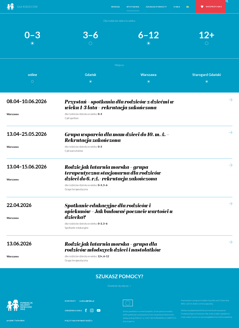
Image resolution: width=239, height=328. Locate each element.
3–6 (90, 35)
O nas (176, 6)
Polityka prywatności (79, 320)
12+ (207, 35)
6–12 (148, 35)
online (32, 75)
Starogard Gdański (206, 75)
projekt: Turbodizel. (16, 320)
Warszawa (149, 75)
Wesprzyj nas (214, 6)
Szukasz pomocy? (156, 6)
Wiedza (115, 6)
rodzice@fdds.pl (86, 301)
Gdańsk (90, 75)
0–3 (32, 35)
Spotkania (132, 6)
